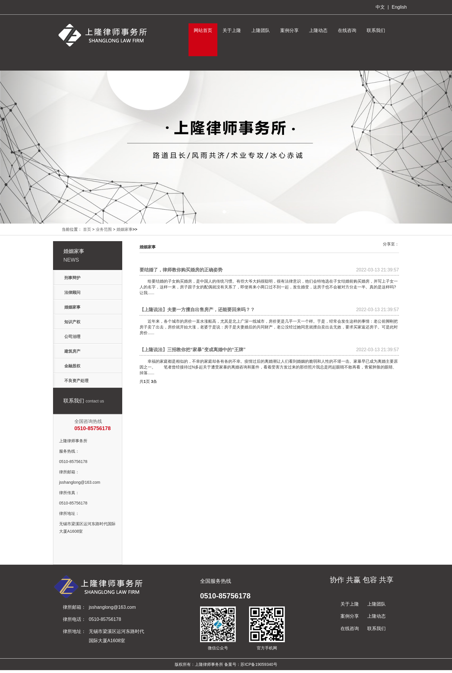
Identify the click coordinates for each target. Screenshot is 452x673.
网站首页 (203, 30)
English (399, 7)
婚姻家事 (124, 229)
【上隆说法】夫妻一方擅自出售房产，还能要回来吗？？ (269, 309)
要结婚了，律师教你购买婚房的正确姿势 (269, 270)
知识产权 (72, 322)
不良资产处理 (76, 380)
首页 (87, 229)
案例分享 (289, 30)
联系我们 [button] (376, 30)
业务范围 (104, 229)
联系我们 (376, 628)
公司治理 (72, 336)
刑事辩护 (72, 277)
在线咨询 (349, 628)
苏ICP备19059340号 (258, 664)
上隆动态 (376, 616)
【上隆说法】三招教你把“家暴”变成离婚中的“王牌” (269, 349)
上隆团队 (260, 30)
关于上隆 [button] (232, 30)
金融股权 (72, 366)
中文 (380, 7)
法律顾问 (72, 292)
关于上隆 (349, 604)
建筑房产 (72, 351)
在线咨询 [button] (347, 30)
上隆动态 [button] (318, 30)
